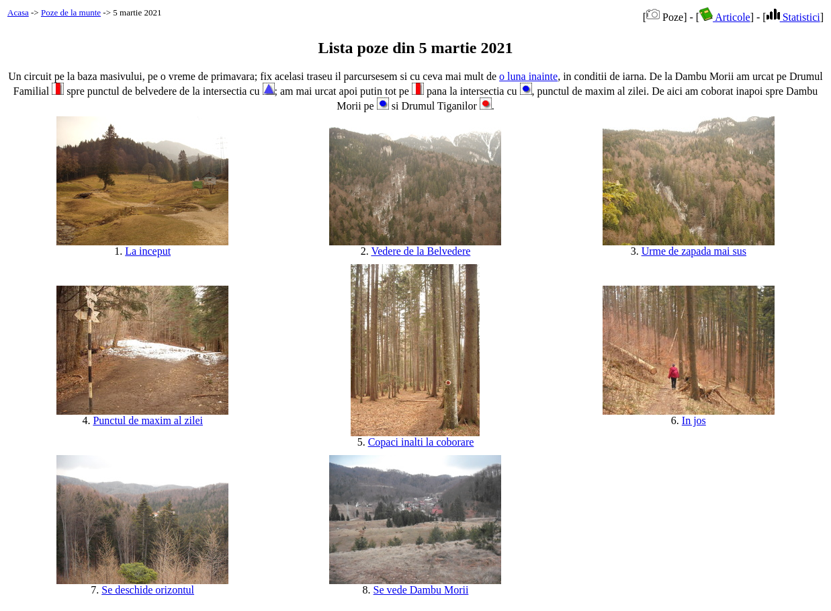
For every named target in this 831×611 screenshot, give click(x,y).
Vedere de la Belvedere (420, 251)
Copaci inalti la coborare (421, 442)
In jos (694, 420)
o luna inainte (528, 76)
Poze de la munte (71, 12)
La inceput (148, 251)
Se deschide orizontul (147, 590)
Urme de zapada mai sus (694, 251)
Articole (724, 17)
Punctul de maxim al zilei (148, 420)
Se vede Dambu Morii (421, 590)
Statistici (793, 17)
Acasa (18, 12)
